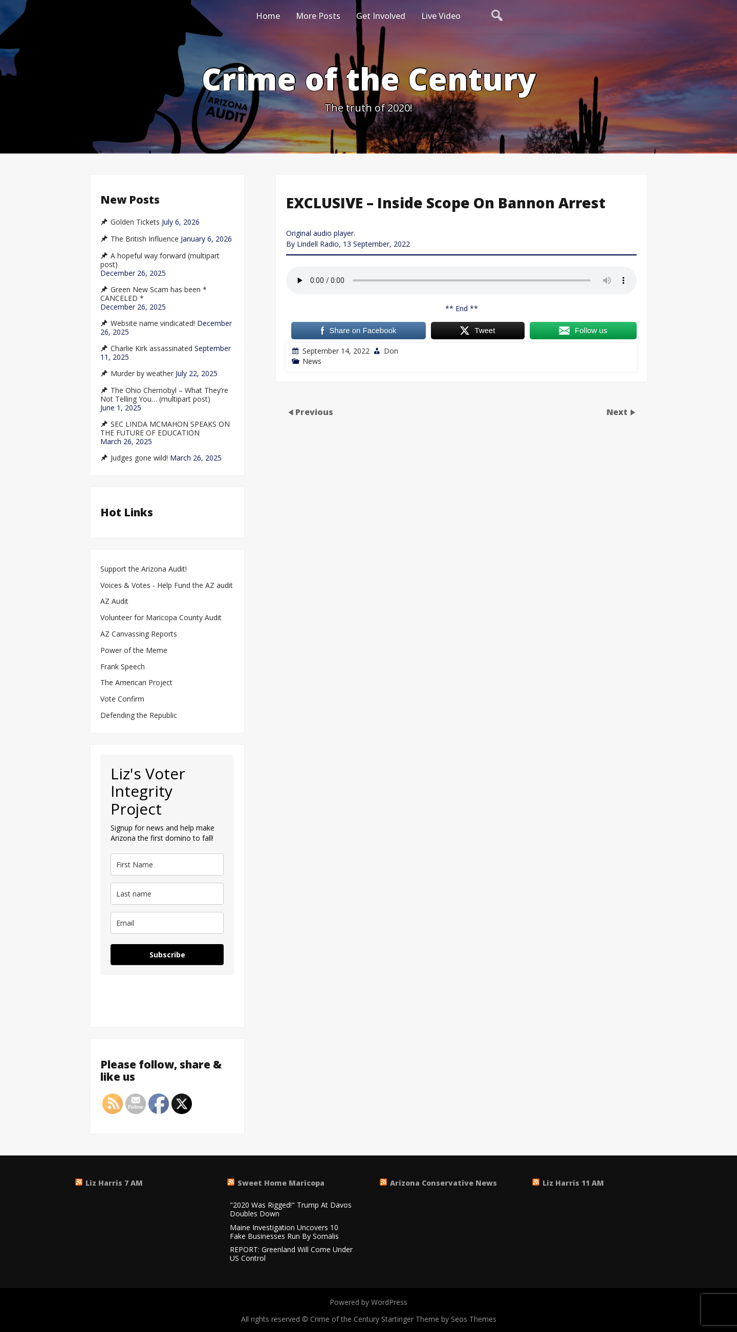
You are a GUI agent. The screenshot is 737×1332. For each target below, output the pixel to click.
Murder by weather (142, 373)
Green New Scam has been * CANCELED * (153, 294)
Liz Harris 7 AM (114, 1183)
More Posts (318, 15)
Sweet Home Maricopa (280, 1183)
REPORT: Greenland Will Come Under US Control (291, 1254)
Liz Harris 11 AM (573, 1183)
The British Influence (145, 239)
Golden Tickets (135, 222)
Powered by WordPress (368, 1302)
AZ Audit (114, 601)
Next (618, 412)
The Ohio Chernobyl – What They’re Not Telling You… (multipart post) (164, 395)
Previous (314, 412)
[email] (167, 923)
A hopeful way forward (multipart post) (160, 260)
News (311, 361)
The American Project (136, 683)
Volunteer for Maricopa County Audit (162, 618)
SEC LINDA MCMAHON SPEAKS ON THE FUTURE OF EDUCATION (165, 429)
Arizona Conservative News (443, 1183)
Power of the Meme (133, 650)
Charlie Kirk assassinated (151, 348)
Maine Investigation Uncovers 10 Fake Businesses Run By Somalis (284, 1232)
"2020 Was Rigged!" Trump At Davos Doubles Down (291, 1209)
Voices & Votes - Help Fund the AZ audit (166, 585)
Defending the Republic (138, 715)
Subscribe (167, 954)
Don (391, 351)
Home (268, 15)
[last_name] (167, 894)
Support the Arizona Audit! (143, 569)
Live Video (441, 15)
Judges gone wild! (139, 458)
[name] (167, 865)
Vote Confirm (122, 699)
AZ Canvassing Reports (138, 634)
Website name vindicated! (153, 323)
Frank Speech (122, 667)
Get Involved (380, 15)
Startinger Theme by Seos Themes (438, 1319)
